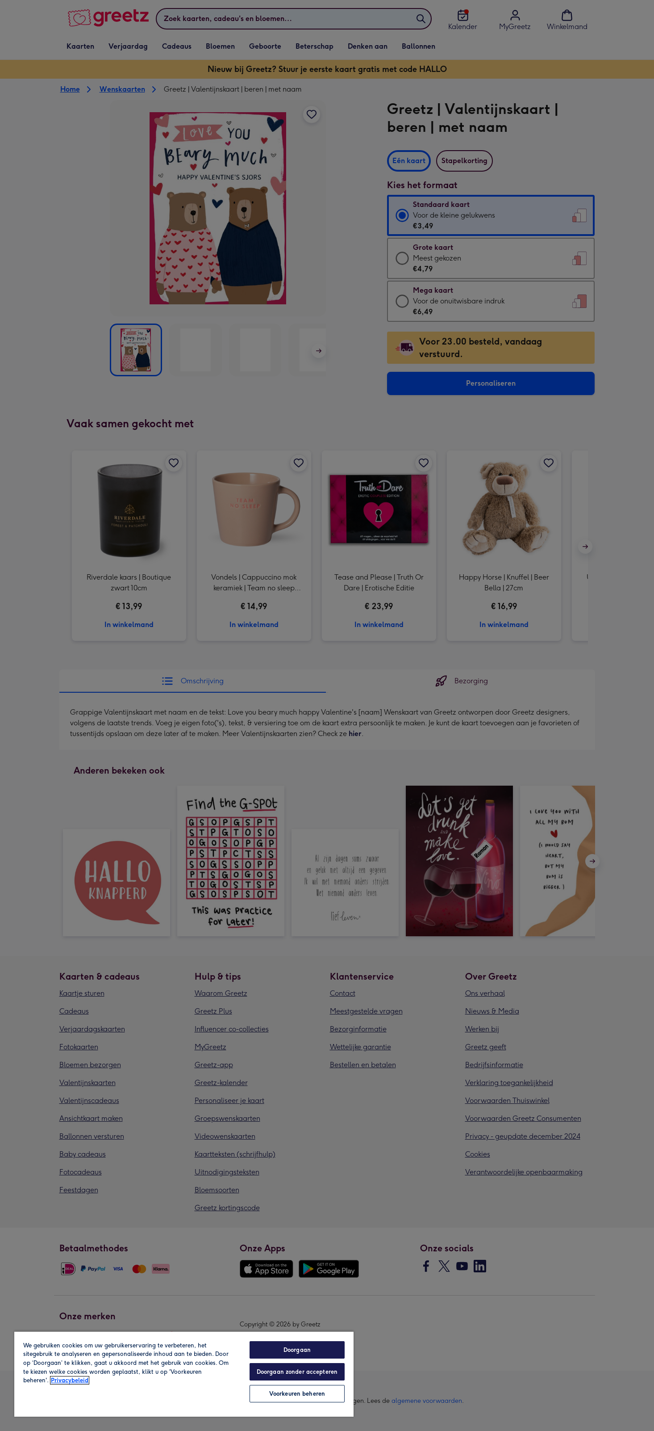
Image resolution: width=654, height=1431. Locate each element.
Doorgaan (297, 1350)
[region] (184, 1374)
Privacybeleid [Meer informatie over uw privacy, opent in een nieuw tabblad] (69, 1380)
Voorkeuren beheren (297, 1393)
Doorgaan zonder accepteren (297, 1371)
